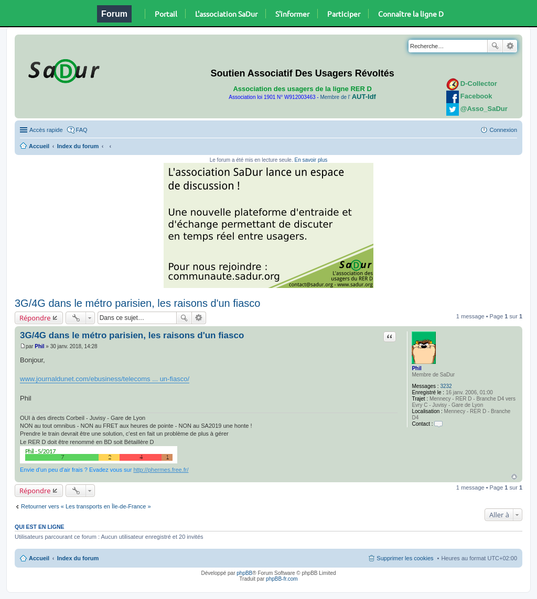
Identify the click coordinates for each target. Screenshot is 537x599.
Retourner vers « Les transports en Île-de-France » (86, 506)
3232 (446, 386)
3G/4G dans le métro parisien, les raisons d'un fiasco (138, 303)
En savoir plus (310, 160)
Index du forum (78, 146)
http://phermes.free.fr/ (160, 470)
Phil (416, 368)
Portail (166, 13)
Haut (514, 477)
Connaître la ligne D (411, 13)
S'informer (292, 13)
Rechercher (495, 46)
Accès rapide (46, 130)
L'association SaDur (226, 13)
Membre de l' (347, 97)
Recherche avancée (510, 46)
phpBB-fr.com (282, 579)
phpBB (244, 573)
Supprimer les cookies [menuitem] (405, 558)
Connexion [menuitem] (503, 130)
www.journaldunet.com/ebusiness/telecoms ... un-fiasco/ (104, 379)
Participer (343, 13)
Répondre (35, 318)
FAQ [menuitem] (82, 130)
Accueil (39, 146)
